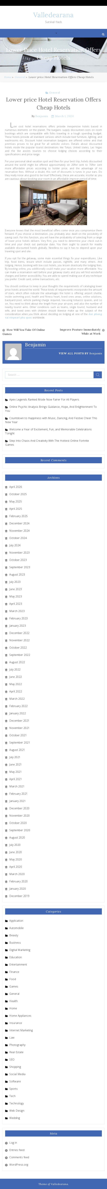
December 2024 (19, 523)
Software (15, 1081)
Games (13, 986)
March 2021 (17, 786)
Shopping (15, 1066)
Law (12, 1037)
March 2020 (17, 874)
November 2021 (19, 727)
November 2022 (19, 640)
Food (12, 979)
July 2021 (15, 757)
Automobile (16, 927)
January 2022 (17, 713)
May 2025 (15, 501)
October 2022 (18, 647)
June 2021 (15, 764)
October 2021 (18, 735)
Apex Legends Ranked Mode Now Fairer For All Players (44, 399)
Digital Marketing (19, 949)
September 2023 (19, 567)
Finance (14, 971)
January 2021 (17, 800)
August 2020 (17, 837)
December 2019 (19, 895)
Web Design (16, 1110)
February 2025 (18, 516)
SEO (12, 1059)
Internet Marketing (21, 1030)
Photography (17, 1044)
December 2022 (19, 632)
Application (16, 920)
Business (15, 942)
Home (13, 1008)
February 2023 (18, 618)
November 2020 (19, 815)
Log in (13, 1142)
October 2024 (18, 537)
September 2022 (19, 654)
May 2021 (15, 771)
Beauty (13, 935)
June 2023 (15, 589)
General (54, 92)
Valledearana (53, 15)
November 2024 (19, 530)
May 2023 (15, 596)
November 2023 (19, 552)
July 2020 (15, 844)
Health (13, 1001)
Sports (13, 1088)
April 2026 (15, 486)
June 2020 (15, 852)
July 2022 (15, 669)
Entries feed (16, 1149)
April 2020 (15, 866)
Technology (16, 1103)
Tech (12, 1096)
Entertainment (18, 964)
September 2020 (19, 830)
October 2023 (18, 559)
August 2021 (17, 749)
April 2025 (15, 508)
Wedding (14, 1117)
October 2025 (18, 494)
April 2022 (15, 691)
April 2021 (15, 779)
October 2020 (18, 822)
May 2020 (15, 859)
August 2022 (17, 662)
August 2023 (17, 574)
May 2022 (15, 684)
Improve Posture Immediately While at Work (80, 331)
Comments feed (19, 1157)
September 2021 (19, 742)
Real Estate (16, 1052)
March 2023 (17, 611)
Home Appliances (20, 1015)
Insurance (15, 1022)
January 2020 (17, 888)
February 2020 (18, 881)
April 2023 (15, 603)
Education (15, 957)
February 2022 (18, 705)
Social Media (17, 1074)
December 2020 (19, 808)
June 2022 (15, 676)
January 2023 (17, 625)
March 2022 (17, 698)
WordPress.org (18, 1164)
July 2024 (15, 545)
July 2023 (15, 581)
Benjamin (41, 116)
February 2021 (18, 793)
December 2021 (19, 720)
